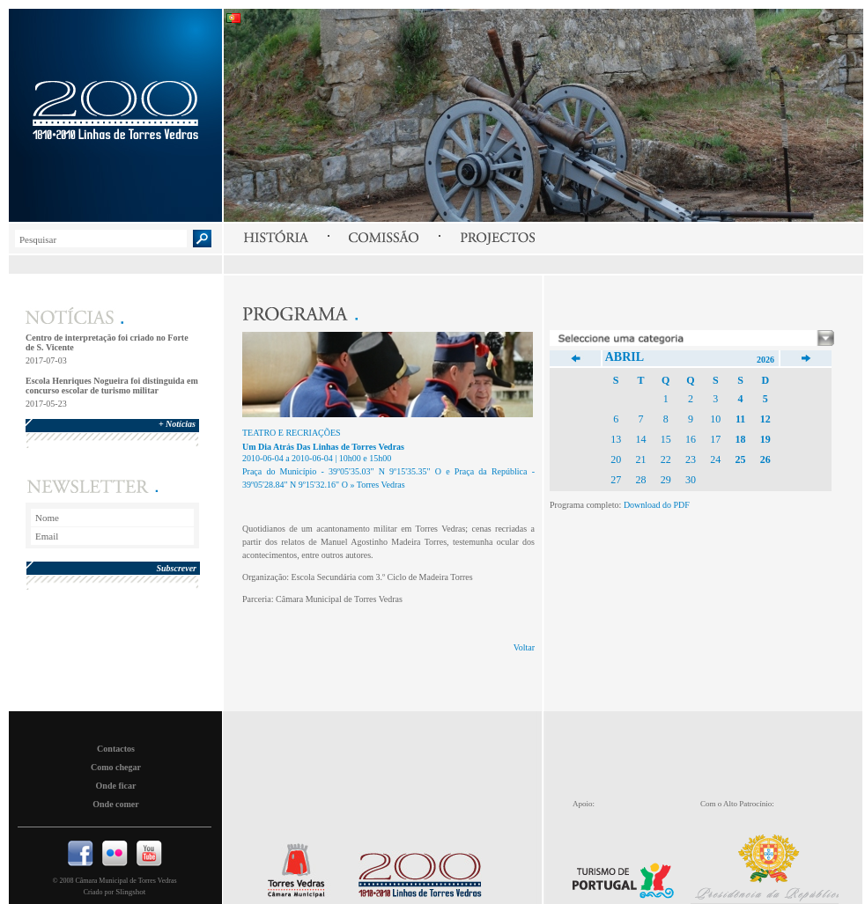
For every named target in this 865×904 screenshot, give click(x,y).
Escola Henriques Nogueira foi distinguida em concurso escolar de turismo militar (112, 385)
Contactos (116, 748)
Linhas (416, 870)
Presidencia (774, 864)
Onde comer (115, 804)
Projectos (497, 237)
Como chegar (116, 767)
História (275, 237)
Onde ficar (116, 785)
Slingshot (130, 891)
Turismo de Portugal (629, 869)
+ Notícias (177, 424)
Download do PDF (657, 505)
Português (233, 18)
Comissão (384, 237)
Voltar (524, 647)
